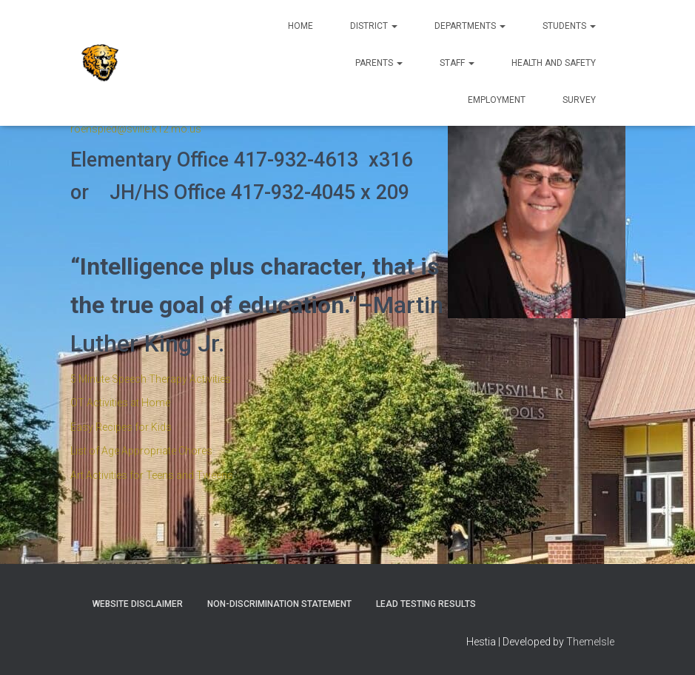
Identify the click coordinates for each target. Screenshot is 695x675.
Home (300, 26)
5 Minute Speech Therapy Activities (150, 379)
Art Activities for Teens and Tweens (151, 475)
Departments (470, 26)
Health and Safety (553, 63)
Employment (497, 100)
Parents (379, 63)
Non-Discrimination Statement (279, 604)
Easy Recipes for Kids (121, 427)
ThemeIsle (590, 642)
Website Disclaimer (138, 604)
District (373, 26)
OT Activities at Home (120, 403)
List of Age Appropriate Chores (141, 451)
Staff (457, 63)
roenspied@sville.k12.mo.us (135, 129)
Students (569, 26)
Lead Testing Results (426, 604)
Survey (579, 100)
